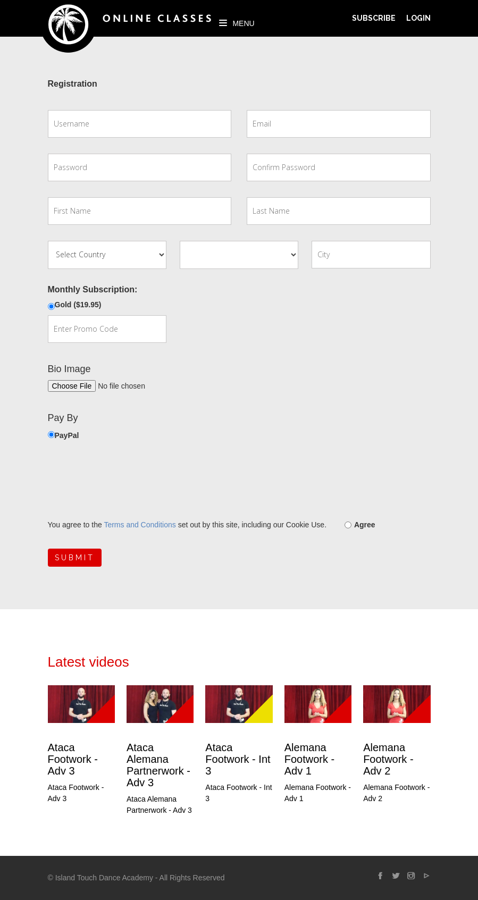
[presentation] (128, 480)
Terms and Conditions (139, 524)
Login (418, 18)
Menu (237, 23)
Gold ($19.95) (78, 304)
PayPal (67, 435)
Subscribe (374, 18)
